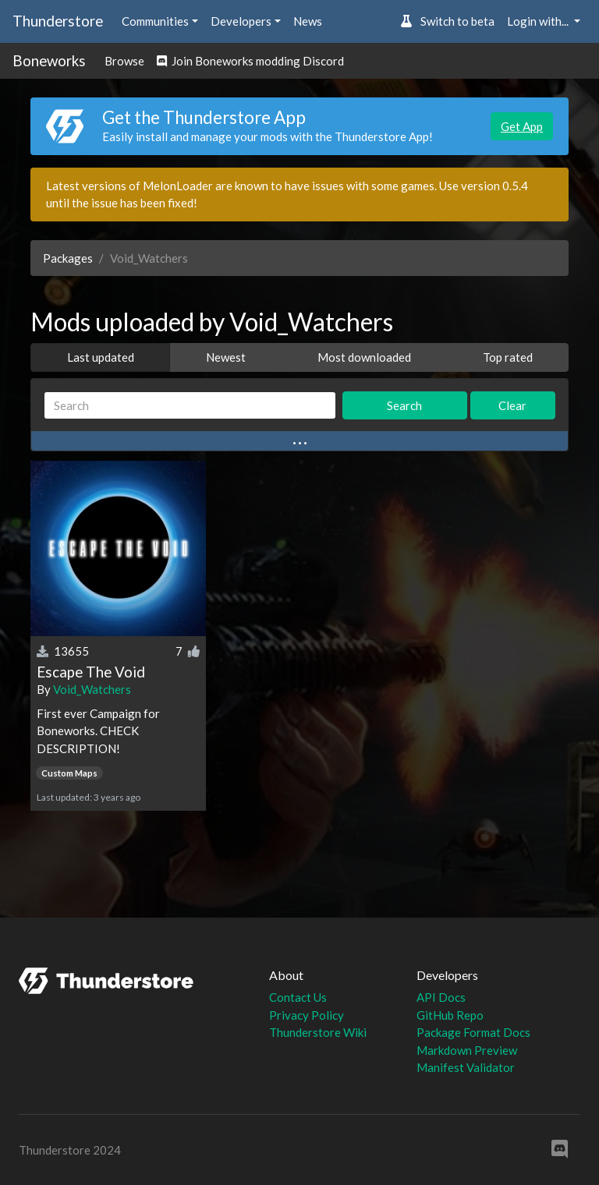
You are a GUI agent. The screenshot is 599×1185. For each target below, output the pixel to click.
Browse (124, 61)
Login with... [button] (539, 21)
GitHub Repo (450, 1015)
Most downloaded (364, 357)
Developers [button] (241, 21)
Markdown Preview (466, 1050)
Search (404, 405)
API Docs (441, 997)
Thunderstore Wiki (318, 1032)
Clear (512, 405)
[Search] (190, 405)
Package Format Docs (473, 1032)
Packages (68, 258)
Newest (226, 357)
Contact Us (298, 997)
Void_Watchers (92, 689)
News (307, 21)
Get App (522, 126)
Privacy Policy (306, 1015)
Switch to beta (447, 21)
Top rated (508, 357)
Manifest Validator (465, 1067)
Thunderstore (57, 21)
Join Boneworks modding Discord (250, 61)
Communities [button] (155, 21)
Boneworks (49, 60)
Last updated (100, 357)
